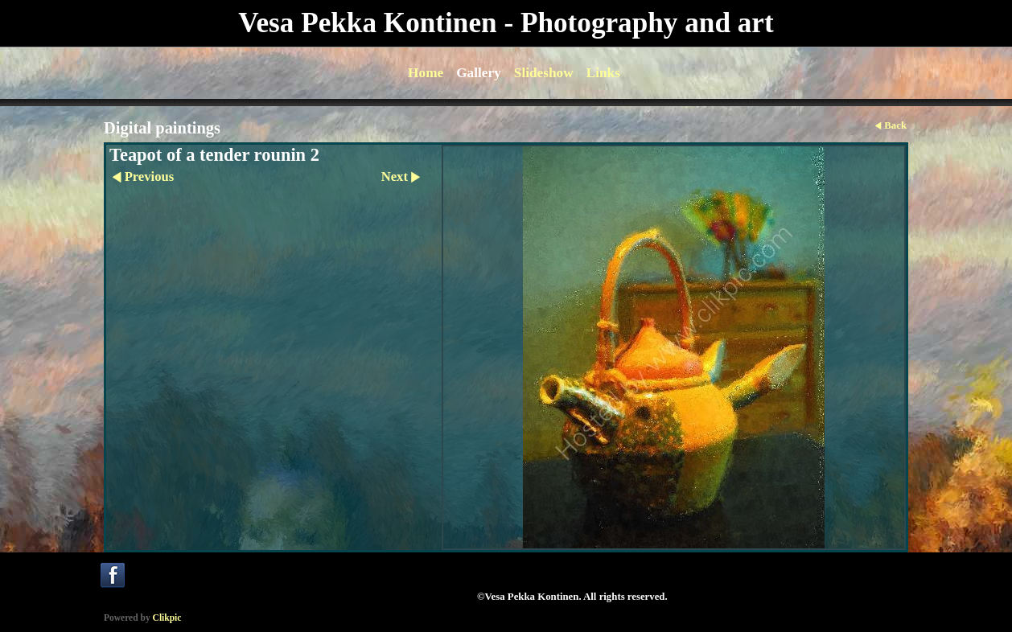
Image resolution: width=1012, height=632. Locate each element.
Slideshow (544, 72)
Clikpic (167, 617)
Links (603, 72)
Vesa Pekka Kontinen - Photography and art (505, 23)
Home (425, 72)
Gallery (478, 72)
